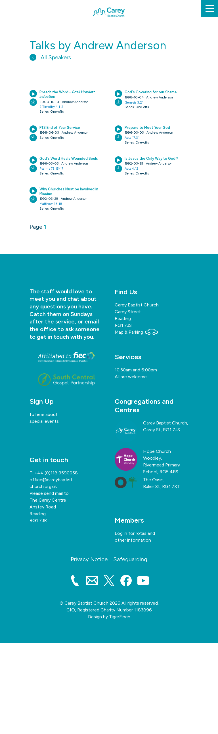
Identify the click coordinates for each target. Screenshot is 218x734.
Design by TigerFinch (109, 616)
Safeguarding (130, 559)
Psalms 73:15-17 (51, 169)
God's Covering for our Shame (151, 92)
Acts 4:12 (131, 169)
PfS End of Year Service (59, 127)
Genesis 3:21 (134, 102)
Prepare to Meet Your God (147, 127)
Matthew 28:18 (50, 204)
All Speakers (50, 57)
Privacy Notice (89, 559)
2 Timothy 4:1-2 (51, 107)
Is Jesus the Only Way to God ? (151, 158)
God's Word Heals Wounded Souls (68, 158)
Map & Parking (136, 332)
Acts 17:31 (132, 138)
